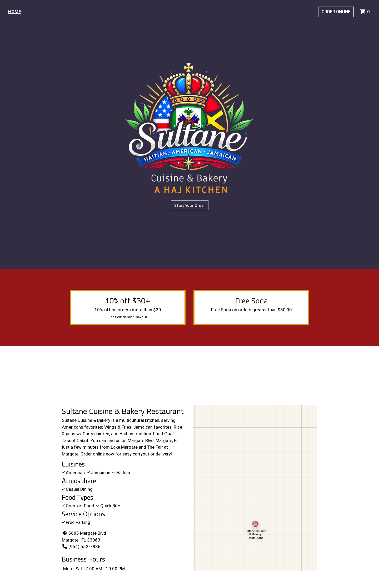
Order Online (336, 11)
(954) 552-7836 (81, 546)
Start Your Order (189, 205)
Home (14, 11)
